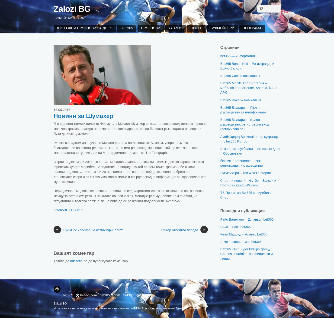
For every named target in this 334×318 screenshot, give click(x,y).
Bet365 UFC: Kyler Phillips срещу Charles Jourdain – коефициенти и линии (246, 253)
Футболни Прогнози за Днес (84, 28)
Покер (196, 28)
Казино (175, 28)
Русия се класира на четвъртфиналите (89, 230)
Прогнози (150, 28)
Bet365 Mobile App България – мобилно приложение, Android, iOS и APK (248, 87)
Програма (251, 28)
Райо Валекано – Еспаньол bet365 (247, 219)
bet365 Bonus (133, 295)
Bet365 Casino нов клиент (240, 76)
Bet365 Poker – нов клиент (240, 100)
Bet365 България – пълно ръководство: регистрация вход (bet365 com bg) (244, 124)
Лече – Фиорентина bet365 (241, 242)
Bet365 (126, 28)
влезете (76, 261)
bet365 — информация (238, 56)
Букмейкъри (222, 28)
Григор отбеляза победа (184, 230)
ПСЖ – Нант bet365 (235, 227)
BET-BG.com (73, 210)
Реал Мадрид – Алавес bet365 (243, 234)
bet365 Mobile (110, 295)
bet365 (59, 210)
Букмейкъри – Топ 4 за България (245, 173)
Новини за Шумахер (83, 116)
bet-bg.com (86, 295)
